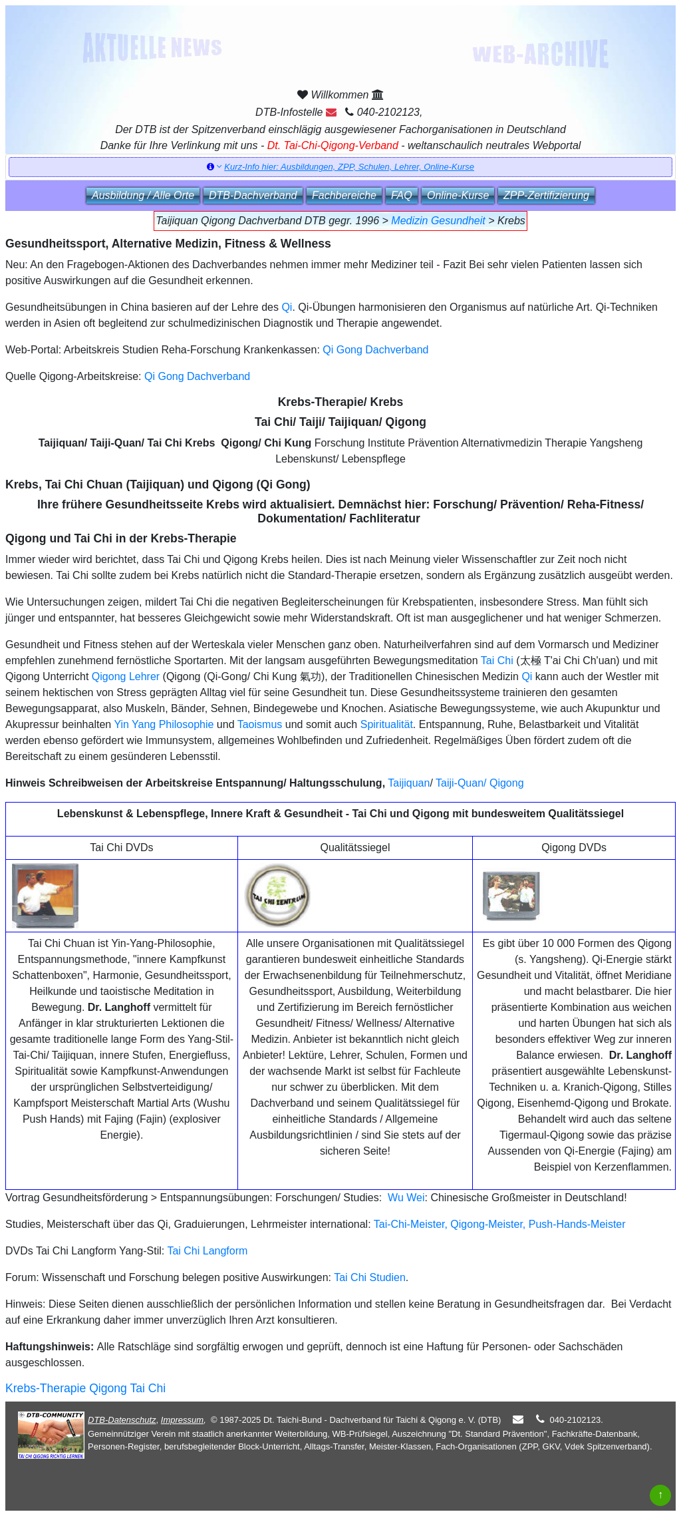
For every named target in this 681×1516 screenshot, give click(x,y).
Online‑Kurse (458, 195)
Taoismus (260, 724)
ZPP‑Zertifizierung (546, 195)
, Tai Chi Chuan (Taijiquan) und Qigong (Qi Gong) (175, 484)
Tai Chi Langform (207, 1250)
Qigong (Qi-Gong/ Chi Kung (231, 676)
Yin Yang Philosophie (163, 724)
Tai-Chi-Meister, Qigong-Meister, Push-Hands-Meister (500, 1224)
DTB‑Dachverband (253, 195)
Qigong (506, 783)
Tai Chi (497, 660)
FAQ (401, 195)
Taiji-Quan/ (461, 783)
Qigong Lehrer (126, 676)
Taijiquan (409, 783)
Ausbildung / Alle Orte (143, 195)
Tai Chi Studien (370, 1277)
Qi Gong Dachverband (375, 349)
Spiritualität (386, 724)
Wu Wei (406, 1197)
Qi (286, 307)
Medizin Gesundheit (438, 220)
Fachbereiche (344, 195)
